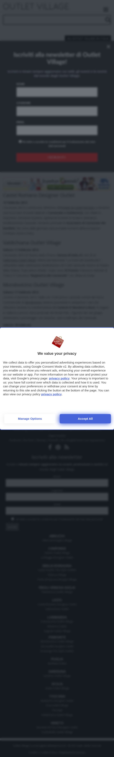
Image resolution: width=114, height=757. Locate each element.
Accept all (85, 418)
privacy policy (59, 378)
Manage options (30, 418)
